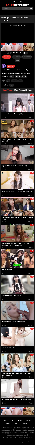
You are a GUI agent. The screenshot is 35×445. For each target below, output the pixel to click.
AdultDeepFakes (16, 442)
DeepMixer (10, 66)
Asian (11, 76)
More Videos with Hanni (23, 90)
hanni (20, 81)
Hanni (11, 85)
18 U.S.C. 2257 (25, 423)
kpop (8, 81)
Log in (20, 1)
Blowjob (18, 76)
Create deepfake (27, 57)
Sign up (14, 1)
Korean (24, 76)
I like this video (8, 53)
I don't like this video (11, 53)
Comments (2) (16, 57)
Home (4, 420)
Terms (8, 423)
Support (28, 420)
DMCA (15, 423)
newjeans (14, 81)
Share (17, 60)
